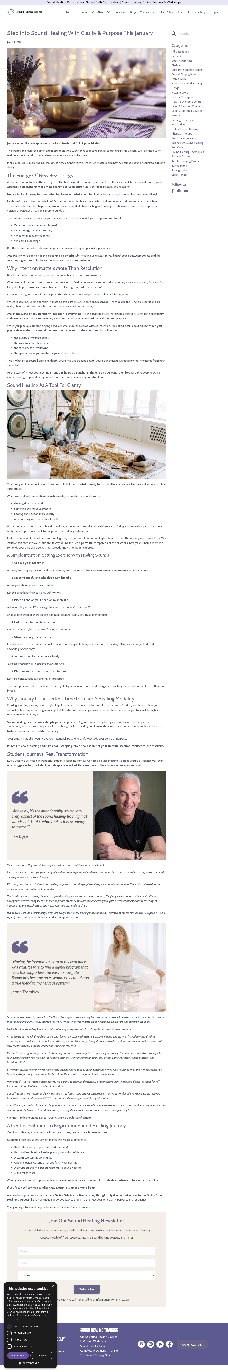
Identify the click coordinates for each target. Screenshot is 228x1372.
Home (68, 12)
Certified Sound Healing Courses (108, 760)
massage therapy (182, 120)
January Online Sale (57, 1195)
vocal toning (179, 174)
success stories (181, 156)
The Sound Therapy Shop (95, 1355)
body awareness (182, 60)
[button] (30, 1363)
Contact (183, 12)
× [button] (53, 1286)
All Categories (180, 51)
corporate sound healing (187, 69)
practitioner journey (184, 138)
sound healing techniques (188, 152)
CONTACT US (192, 1345)
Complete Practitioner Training (99, 1350)
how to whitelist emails (186, 101)
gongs (175, 88)
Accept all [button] (18, 1355)
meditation (178, 124)
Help (160, 12)
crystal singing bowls (185, 74)
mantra (176, 115)
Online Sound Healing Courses (98, 1337)
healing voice (180, 92)
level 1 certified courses (187, 106)
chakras (176, 65)
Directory (199, 12)
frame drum (179, 79)
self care (177, 147)
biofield (176, 56)
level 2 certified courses (187, 111)
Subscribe (86, 1289)
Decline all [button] (42, 1355)
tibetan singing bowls (185, 161)
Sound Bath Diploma (92, 1346)
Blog (132, 12)
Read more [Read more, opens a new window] (13, 1318)
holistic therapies (182, 97)
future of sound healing (187, 83)
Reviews (120, 12)
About (102, 12)
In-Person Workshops (93, 1341)
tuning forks (179, 170)
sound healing (38, 255)
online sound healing (185, 129)
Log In (215, 12)
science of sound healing (187, 143)
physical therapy (182, 133)
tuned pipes (179, 165)
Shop (170, 12)
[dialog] (30, 1325)
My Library (146, 12)
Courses (85, 12)
